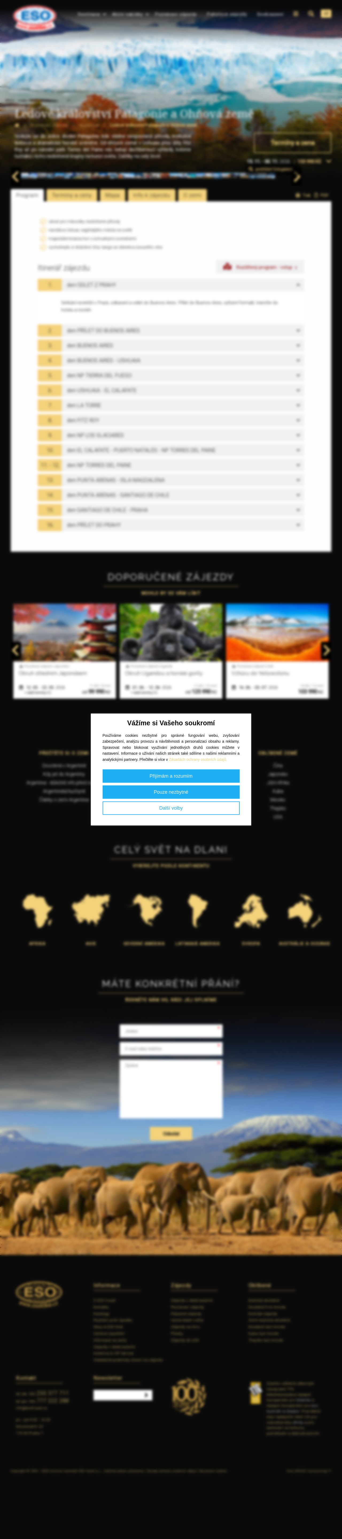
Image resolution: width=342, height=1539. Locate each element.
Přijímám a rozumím (170, 776)
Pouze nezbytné (171, 792)
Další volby (171, 808)
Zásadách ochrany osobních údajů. (198, 759)
